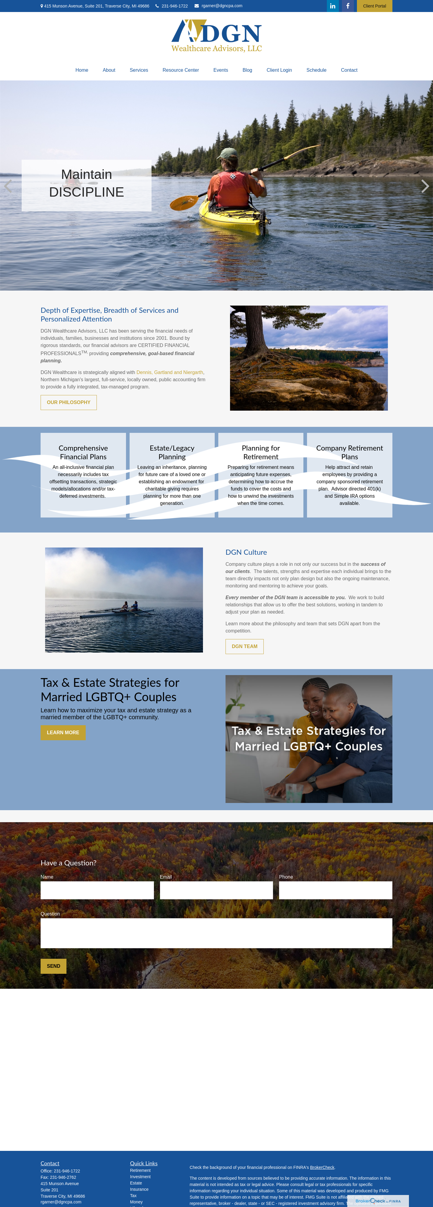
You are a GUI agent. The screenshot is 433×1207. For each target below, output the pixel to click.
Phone (286, 877)
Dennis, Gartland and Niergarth (170, 372)
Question (50, 913)
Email (166, 877)
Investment (140, 1176)
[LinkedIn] (333, 6)
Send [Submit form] (53, 966)
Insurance (139, 1189)
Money (136, 1201)
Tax (133, 1195)
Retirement (140, 1170)
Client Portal (374, 6)
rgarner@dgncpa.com (219, 5)
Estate (136, 1183)
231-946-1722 (171, 6)
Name (47, 877)
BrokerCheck (322, 1167)
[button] (82, 70)
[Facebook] (348, 6)
